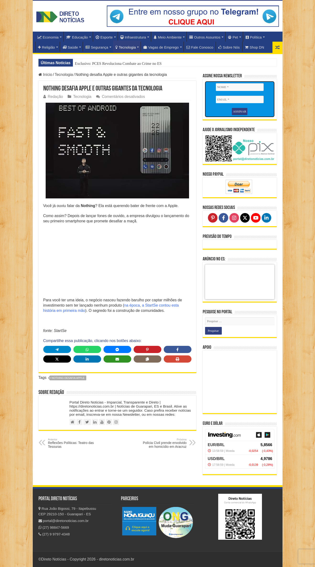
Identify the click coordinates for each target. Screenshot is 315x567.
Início (45, 75)
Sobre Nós (229, 47)
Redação (55, 97)
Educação (77, 37)
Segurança (97, 47)
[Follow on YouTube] (256, 218)
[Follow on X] (245, 218)
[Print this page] (177, 359)
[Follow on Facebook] (223, 218)
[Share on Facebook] (177, 349)
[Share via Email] (117, 359)
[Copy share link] (147, 359)
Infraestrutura (133, 37)
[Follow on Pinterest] (212, 218)
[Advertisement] (117, 262)
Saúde (70, 47)
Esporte (104, 37)
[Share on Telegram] (57, 349)
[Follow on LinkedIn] (266, 218)
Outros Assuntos (204, 37)
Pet (233, 37)
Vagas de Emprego (161, 47)
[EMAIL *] (240, 99)
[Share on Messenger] (117, 349)
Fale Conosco (199, 47)
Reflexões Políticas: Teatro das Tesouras (72, 443)
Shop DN (254, 47)
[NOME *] (240, 87)
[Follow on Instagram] (234, 218)
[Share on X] (57, 359)
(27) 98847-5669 (53, 527)
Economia (48, 37)
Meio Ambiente (168, 37)
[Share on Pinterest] (147, 349)
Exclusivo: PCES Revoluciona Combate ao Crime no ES (118, 64)
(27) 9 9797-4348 (54, 534)
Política (254, 37)
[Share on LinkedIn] (87, 359)
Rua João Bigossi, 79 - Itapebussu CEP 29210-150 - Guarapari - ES (67, 511)
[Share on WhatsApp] (87, 349)
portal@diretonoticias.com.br (63, 521)
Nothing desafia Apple (68, 377)
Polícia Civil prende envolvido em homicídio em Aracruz (162, 443)
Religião (46, 47)
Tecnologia (125, 47)
